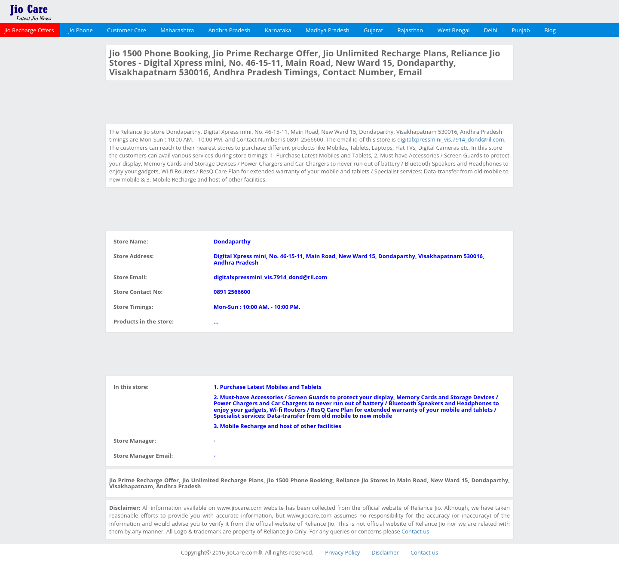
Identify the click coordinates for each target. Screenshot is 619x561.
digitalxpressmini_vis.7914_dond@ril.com (450, 139)
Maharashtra (177, 30)
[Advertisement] (51, 174)
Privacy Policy (342, 552)
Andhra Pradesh (229, 30)
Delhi (490, 30)
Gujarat (373, 30)
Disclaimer (385, 552)
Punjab (521, 30)
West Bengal (454, 30)
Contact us (415, 531)
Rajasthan (410, 30)
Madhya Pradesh (327, 30)
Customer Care (126, 30)
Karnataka (278, 30)
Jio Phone (80, 30)
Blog (550, 30)
